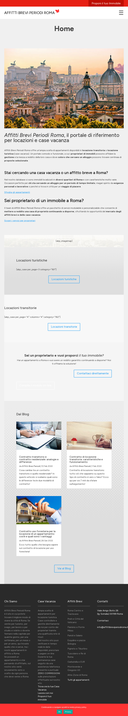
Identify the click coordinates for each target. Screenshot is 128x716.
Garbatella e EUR (76, 661)
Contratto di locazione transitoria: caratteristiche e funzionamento (86, 459)
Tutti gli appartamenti (78, 679)
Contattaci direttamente (93, 373)
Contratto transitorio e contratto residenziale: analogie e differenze (39, 459)
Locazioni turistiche (64, 279)
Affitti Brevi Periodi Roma (29, 12)
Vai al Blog (64, 568)
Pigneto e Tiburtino (77, 648)
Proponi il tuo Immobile (106, 3)
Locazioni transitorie (64, 326)
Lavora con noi (45, 693)
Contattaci (103, 620)
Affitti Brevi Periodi (31, 466)
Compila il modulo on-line (35, 385)
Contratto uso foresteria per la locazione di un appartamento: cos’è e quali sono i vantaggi (37, 534)
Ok (59, 712)
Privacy (68, 712)
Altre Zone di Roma (77, 675)
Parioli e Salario (74, 635)
